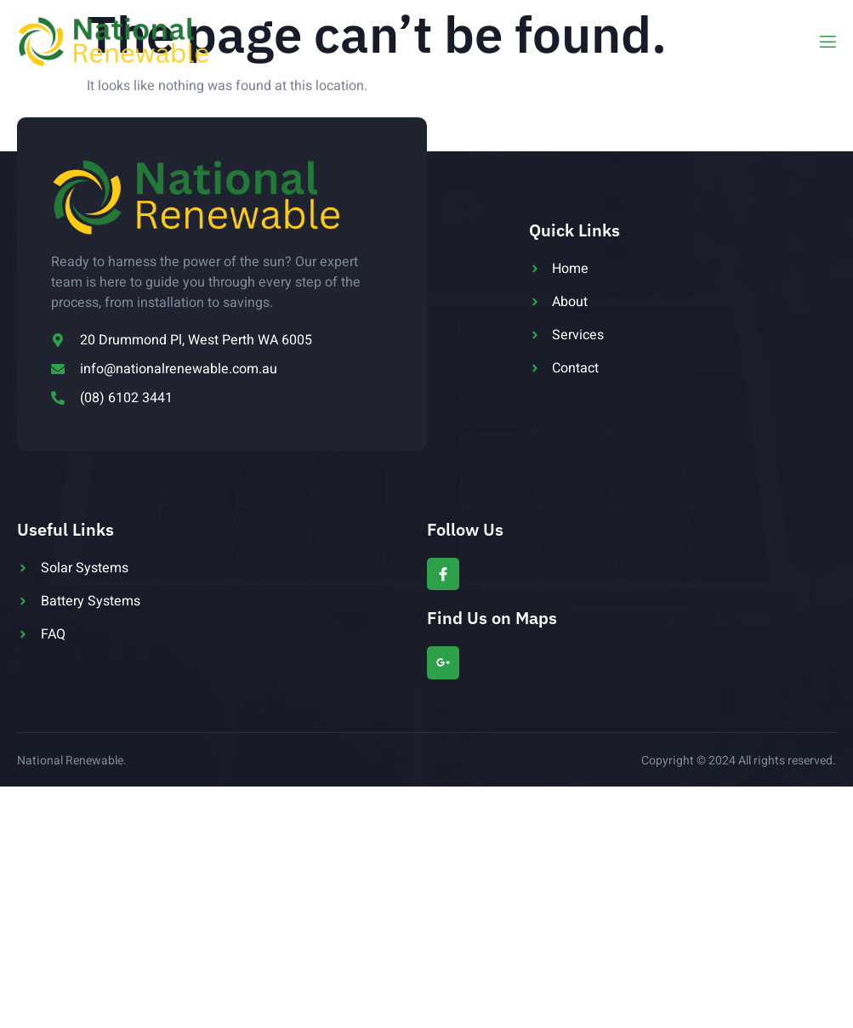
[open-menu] (826, 42)
